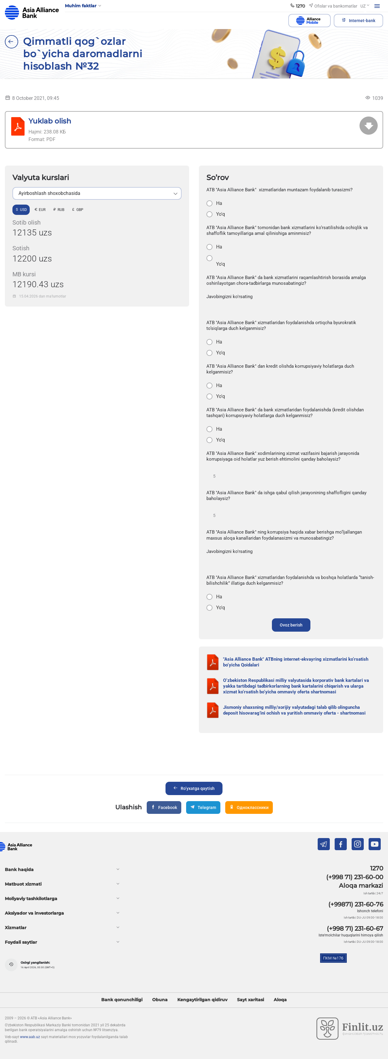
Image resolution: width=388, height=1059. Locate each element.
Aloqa (280, 999)
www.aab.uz (30, 1037)
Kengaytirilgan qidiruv (202, 999)
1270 (376, 868)
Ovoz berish (291, 625)
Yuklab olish (49, 121)
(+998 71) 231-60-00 (354, 877)
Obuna (160, 999)
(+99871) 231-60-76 (355, 904)
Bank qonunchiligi (121, 999)
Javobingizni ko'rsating (229, 296)
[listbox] (97, 193)
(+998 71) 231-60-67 (355, 928)
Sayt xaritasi (250, 999)
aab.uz (32, 12)
